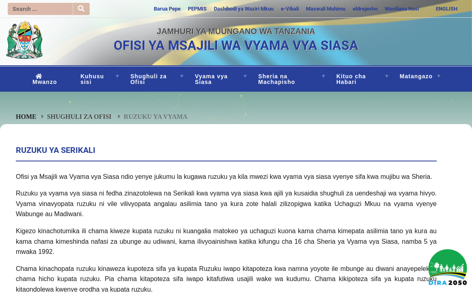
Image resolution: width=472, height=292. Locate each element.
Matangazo (416, 76)
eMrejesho (365, 9)
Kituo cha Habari (351, 79)
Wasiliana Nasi (402, 9)
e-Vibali (290, 9)
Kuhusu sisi (92, 79)
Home (26, 116)
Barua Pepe (167, 9)
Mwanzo (44, 79)
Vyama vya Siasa (211, 79)
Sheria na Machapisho (276, 79)
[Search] (40, 9)
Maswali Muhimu (325, 9)
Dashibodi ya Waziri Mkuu (244, 9)
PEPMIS (197, 9)
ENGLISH (446, 9)
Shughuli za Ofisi (148, 79)
